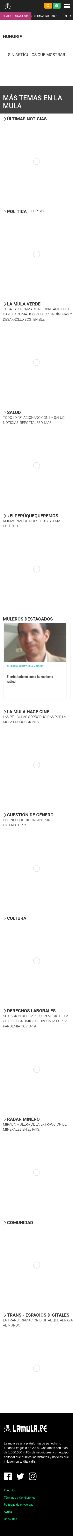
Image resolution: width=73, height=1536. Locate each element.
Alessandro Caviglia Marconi (25, 666)
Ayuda (8, 1512)
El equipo (10, 1490)
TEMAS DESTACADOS (16, 16)
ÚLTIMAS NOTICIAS (45, 16)
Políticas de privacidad (18, 1504)
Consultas (10, 1519)
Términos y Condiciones (19, 1497)
